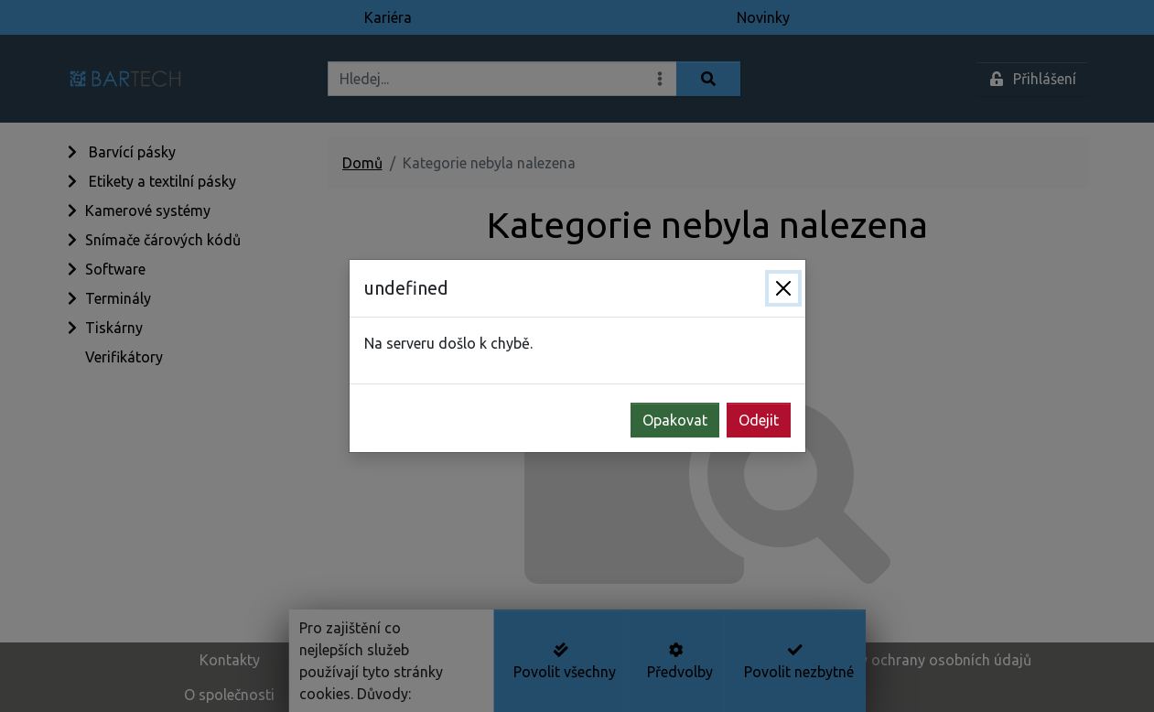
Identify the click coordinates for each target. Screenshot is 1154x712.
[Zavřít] (783, 288)
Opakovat (674, 420)
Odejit (759, 420)
